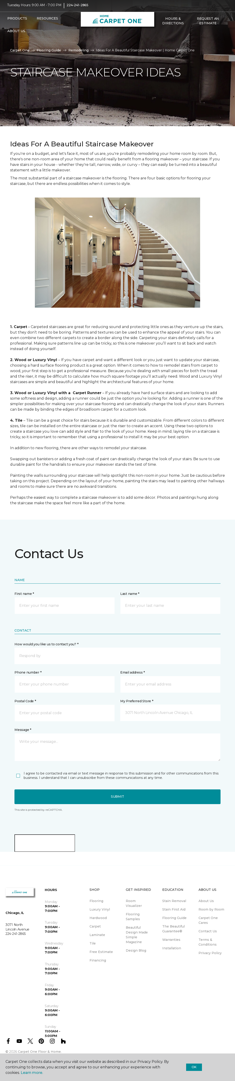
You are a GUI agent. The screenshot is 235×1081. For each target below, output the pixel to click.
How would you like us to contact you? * (46, 644)
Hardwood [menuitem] (98, 918)
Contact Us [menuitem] (208, 931)
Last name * (129, 593)
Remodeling (78, 50)
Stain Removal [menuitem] (174, 901)
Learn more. (32, 1072)
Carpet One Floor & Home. (40, 1052)
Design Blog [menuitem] (136, 950)
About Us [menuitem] (206, 901)
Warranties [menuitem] (171, 940)
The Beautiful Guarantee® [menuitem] (173, 928)
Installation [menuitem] (171, 948)
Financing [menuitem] (98, 960)
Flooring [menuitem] (96, 901)
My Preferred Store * (136, 701)
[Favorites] (165, 36)
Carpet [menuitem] (95, 926)
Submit (117, 796)
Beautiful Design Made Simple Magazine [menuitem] (137, 934)
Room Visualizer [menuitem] (134, 903)
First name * (24, 593)
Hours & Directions (173, 24)
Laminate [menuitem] (97, 935)
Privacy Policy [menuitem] (210, 953)
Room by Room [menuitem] (211, 909)
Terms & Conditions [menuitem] (208, 942)
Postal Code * (25, 701)
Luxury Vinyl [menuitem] (100, 909)
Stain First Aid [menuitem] (173, 909)
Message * (22, 729)
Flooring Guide (49, 50)
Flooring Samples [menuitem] (133, 916)
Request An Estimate (208, 24)
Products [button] (17, 21)
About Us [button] (16, 34)
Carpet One (19, 50)
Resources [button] (47, 21)
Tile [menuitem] (93, 943)
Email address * (132, 672)
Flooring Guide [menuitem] (174, 918)
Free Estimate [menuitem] (101, 952)
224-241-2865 (77, 8)
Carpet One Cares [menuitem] (208, 920)
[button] (159, 36)
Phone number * (27, 672)
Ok (194, 1067)
